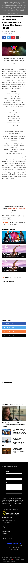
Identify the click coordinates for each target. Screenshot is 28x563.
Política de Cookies (8, 539)
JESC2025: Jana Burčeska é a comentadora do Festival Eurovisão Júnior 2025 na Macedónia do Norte (14, 441)
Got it (19, 13)
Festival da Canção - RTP (9, 520)
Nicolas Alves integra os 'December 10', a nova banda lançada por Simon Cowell (13, 424)
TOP (9, 218)
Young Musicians (7, 522)
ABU (4, 528)
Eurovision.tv (6, 524)
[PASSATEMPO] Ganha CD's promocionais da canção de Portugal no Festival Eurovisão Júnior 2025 (19, 432)
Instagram (22, 208)
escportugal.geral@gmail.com (10, 509)
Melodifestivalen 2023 (11, 215)
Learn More (11, 13)
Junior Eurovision (7, 526)
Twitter (15, 208)
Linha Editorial (6, 531)
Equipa (5, 533)
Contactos (5, 535)
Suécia (21, 215)
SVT (4, 218)
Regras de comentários (9, 537)
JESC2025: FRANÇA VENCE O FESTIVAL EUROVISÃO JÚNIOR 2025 (18, 450)
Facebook (10, 208)
